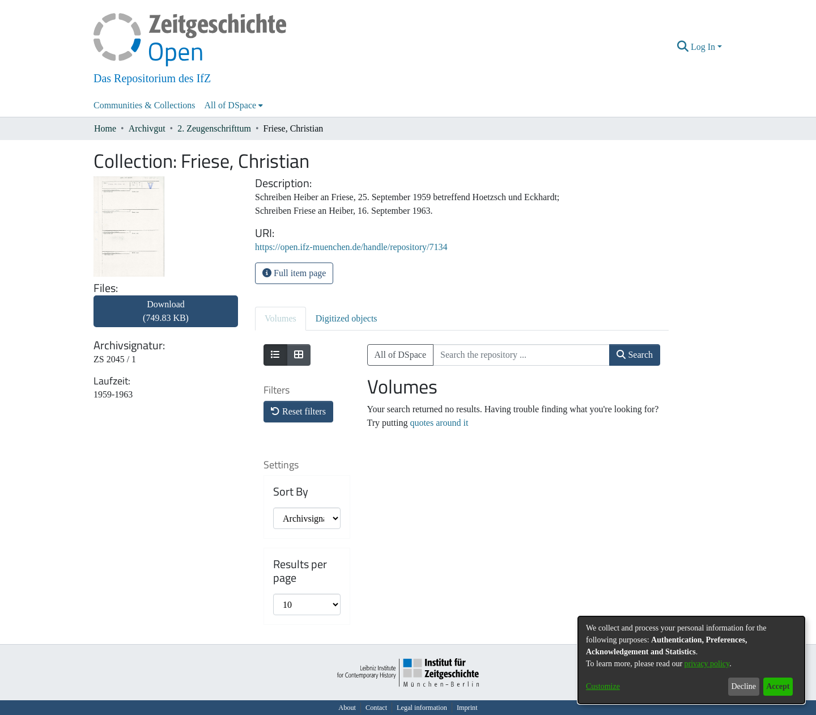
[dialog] (691, 660)
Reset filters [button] (298, 411)
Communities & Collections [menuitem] (145, 105)
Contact (376, 708)
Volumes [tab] (280, 318)
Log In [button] (704, 47)
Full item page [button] (294, 273)
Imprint (467, 708)
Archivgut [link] (147, 128)
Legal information (422, 708)
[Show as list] (275, 355)
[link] (166, 318)
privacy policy (707, 663)
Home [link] (105, 128)
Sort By (290, 491)
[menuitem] (234, 105)
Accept (777, 686)
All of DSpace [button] (231, 105)
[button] (683, 47)
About (347, 708)
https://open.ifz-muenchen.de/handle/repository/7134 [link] (351, 247)
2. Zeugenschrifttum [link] (214, 128)
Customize (603, 686)
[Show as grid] (299, 355)
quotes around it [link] (439, 423)
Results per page (300, 571)
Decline (743, 686)
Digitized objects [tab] (346, 318)
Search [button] (635, 354)
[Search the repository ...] (521, 355)
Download (166, 311)
